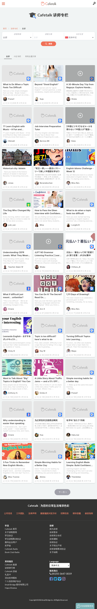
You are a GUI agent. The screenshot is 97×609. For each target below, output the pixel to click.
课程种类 (17, 34)
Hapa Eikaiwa (11, 588)
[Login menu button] (94, 3)
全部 (8, 56)
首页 (5, 28)
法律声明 (32, 513)
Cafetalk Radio (11, 549)
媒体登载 (77, 513)
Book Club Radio (12, 552)
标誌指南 (89, 513)
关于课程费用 (11, 532)
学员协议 (9, 535)
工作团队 (20, 513)
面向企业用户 (11, 542)
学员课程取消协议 (13, 539)
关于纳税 (54, 552)
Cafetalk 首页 (11, 529)
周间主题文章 (30, 56)
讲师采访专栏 (56, 535)
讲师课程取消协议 (58, 549)
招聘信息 (65, 513)
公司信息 (8, 513)
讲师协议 (54, 542)
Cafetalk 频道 (11, 564)
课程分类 (48, 34)
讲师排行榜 (10, 568)
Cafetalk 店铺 (11, 571)
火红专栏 (17, 56)
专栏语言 (79, 34)
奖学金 (8, 545)
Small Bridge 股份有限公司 (16, 584)
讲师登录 (54, 532)
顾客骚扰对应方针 (48, 513)
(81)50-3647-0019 (62, 573)
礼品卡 (8, 574)
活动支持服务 (11, 578)
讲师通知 (54, 539)
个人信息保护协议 (13, 581)
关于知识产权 (56, 545)
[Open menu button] (3, 3)
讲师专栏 (14, 28)
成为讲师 (54, 529)
